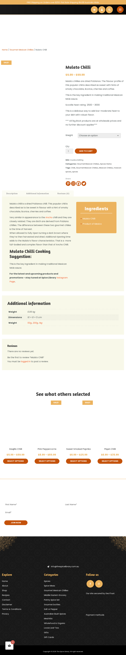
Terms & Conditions (11, 609)
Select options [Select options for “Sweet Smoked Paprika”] (78, 461)
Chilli (73, 168)
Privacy (5, 613)
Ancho (49, 217)
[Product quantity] (69, 151)
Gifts (46, 632)
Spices (47, 581)
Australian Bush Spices (55, 613)
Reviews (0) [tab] (63, 193)
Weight (69, 135)
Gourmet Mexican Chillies (22, 49)
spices (75, 172)
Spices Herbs (106, 164)
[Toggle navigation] (120, 9)
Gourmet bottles (52, 604)
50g (30, 322)
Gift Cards (49, 637)
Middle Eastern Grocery (55, 595)
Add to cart (86, 151)
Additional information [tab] (37, 193)
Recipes (6, 595)
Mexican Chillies (106, 168)
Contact (6, 599)
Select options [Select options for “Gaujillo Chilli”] (15, 461)
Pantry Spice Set (52, 599)
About (5, 585)
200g (35, 322)
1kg (40, 322)
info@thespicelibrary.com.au (63, 566)
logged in (25, 361)
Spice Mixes (49, 585)
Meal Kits (48, 618)
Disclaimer (7, 604)
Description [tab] (12, 193)
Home (5, 49)
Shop (4, 590)
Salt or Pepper (51, 609)
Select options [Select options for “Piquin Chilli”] (110, 461)
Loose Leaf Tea (51, 627)
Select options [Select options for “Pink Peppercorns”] (47, 461)
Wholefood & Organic (54, 623)
